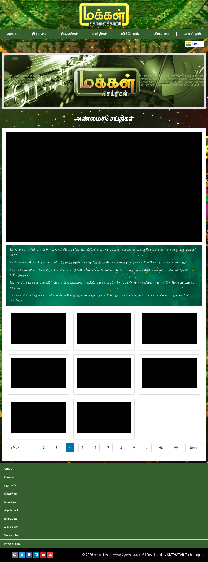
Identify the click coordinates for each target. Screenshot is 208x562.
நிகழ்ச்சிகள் (69, 34)
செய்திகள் (99, 34)
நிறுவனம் (39, 34)
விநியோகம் (130, 34)
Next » (193, 448)
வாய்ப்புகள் (192, 34)
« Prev (14, 448)
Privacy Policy (12, 543)
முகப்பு (12, 34)
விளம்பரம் (161, 34)
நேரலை (9, 477)
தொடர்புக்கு (11, 535)
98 (161, 448)
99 (176, 448)
